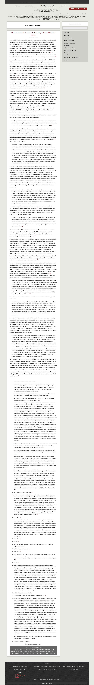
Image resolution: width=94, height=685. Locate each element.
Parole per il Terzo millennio (72, 57)
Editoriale (66, 33)
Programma (21, 1)
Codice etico (37, 1)
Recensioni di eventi (70, 50)
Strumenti (67, 52)
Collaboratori (61, 1)
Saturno (36, 653)
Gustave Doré (26, 651)
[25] (40, 356)
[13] (31, 172)
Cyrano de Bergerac (39, 649)
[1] (20, 48)
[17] (34, 235)
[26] (18, 375)
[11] (54, 139)
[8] (35, 111)
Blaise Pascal (25, 649)
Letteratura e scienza (47, 651)
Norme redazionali (30, 1)
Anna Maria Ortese (18, 649)
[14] (35, 202)
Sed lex (67, 60)
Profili (66, 55)
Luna (25, 653)
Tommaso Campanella (43, 653)
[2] (50, 52)
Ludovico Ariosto (20, 653)
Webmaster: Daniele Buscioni (47, 681)
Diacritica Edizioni (69, 1)
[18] (37, 259)
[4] (10, 61)
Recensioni (67, 45)
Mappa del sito (45, 683)
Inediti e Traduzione (69, 43)
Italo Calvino (32, 651)
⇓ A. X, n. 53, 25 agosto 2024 (78, 9)
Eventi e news (44, 1)
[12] (39, 162)
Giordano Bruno (19, 651)
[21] (50, 273)
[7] (44, 87)
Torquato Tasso (51, 653)
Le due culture (39, 651)
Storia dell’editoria (69, 40)
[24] (31, 317)
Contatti (72, 6)
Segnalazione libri (52, 1)
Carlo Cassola (32, 649)
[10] (51, 125)
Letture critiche (39, 647)
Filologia (66, 35)
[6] (18, 77)
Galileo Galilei (47, 649)
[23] (16, 314)
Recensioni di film (70, 47)
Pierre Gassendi (30, 653)
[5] (34, 70)
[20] (33, 269)
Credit (50, 683)
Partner (63, 6)
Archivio (17, 6)
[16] (22, 226)
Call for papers (28, 6)
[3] (55, 56)
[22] (29, 293)
